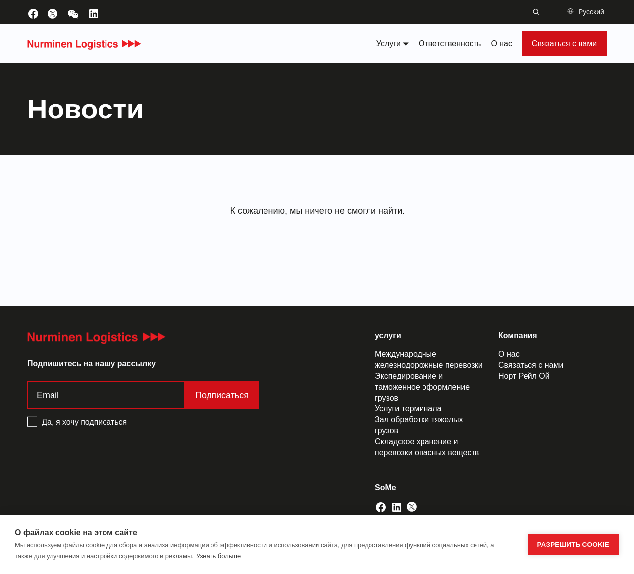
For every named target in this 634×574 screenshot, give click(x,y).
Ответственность (450, 43)
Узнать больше (218, 556)
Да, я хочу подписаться (84, 422)
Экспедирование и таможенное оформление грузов (422, 387)
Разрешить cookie (573, 544)
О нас (501, 43)
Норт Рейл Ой (524, 376)
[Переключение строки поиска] (536, 12)
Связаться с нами (564, 43)
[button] (587, 12)
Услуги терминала (408, 408)
